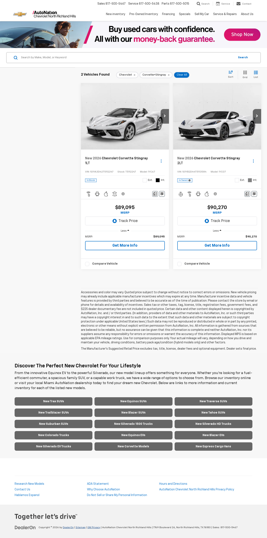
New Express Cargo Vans (213, 446)
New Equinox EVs (133, 435)
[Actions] (161, 161)
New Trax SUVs (53, 401)
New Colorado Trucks (53, 435)
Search (243, 57)
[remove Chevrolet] (127, 75)
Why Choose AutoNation (103, 489)
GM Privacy (93, 527)
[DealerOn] (25, 527)
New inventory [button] (115, 14)
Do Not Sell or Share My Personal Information (117, 495)
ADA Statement (98, 483)
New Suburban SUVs (53, 424)
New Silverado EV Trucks (53, 446)
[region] (125, 237)
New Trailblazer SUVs (53, 412)
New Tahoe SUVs (213, 412)
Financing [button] (168, 14)
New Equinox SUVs (133, 401)
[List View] (256, 74)
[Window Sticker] (162, 194)
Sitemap (81, 527)
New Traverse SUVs (213, 401)
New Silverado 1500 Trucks (133, 424)
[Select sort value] (232, 74)
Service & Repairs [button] (225, 14)
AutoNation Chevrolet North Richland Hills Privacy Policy (196, 489)
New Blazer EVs (213, 435)
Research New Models (29, 483)
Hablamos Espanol (27, 495)
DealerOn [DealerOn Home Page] (68, 527)
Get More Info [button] (124, 245)
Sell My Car (202, 14)
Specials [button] (184, 14)
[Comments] (155, 194)
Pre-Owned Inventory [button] (143, 14)
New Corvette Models (133, 446)
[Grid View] (244, 74)
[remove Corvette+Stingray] (156, 75)
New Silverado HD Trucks (213, 424)
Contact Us (22, 489)
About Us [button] (247, 14)
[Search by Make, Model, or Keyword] (127, 58)
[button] (165, 116)
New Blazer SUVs (133, 412)
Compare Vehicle (105, 263)
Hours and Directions (173, 483)
